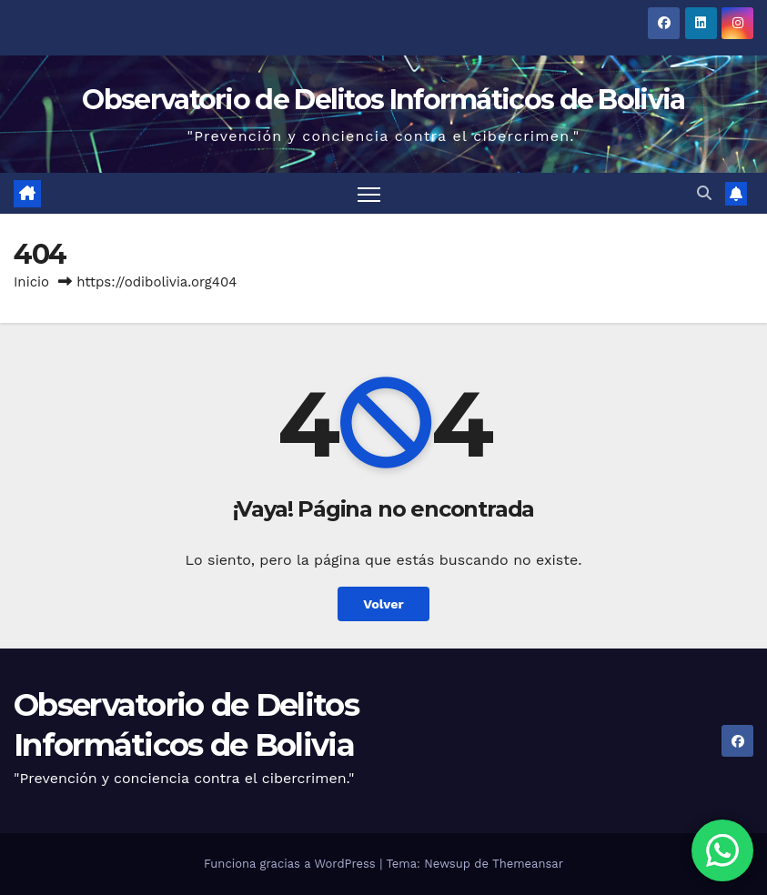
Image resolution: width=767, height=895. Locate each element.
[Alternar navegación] (369, 193)
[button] (704, 193)
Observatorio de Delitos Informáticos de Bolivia (383, 99)
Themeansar (527, 863)
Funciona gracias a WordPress (291, 863)
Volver (383, 604)
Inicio (31, 282)
